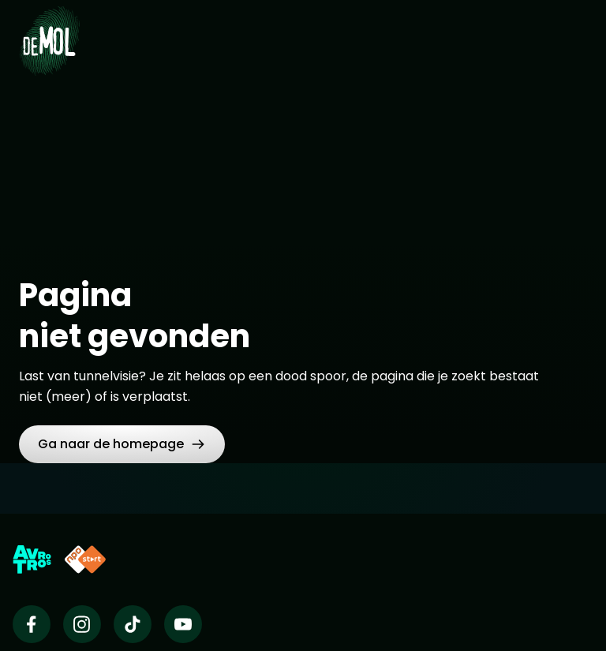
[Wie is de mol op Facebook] (31, 624)
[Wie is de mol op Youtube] (183, 624)
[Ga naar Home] (49, 31)
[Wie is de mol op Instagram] (82, 624)
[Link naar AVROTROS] (32, 559)
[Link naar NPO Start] (85, 559)
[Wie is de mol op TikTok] (133, 624)
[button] (122, 444)
